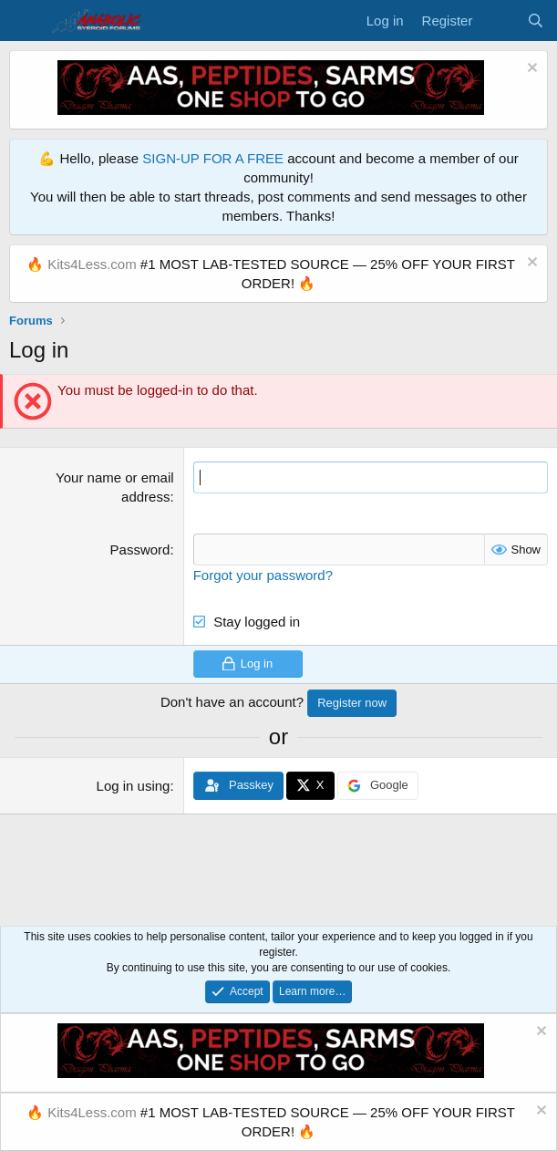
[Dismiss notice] (530, 69)
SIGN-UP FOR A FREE (213, 158)
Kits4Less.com (92, 264)
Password (140, 549)
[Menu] (25, 21)
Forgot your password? (263, 575)
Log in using (133, 785)
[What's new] (499, 20)
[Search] (535, 20)
